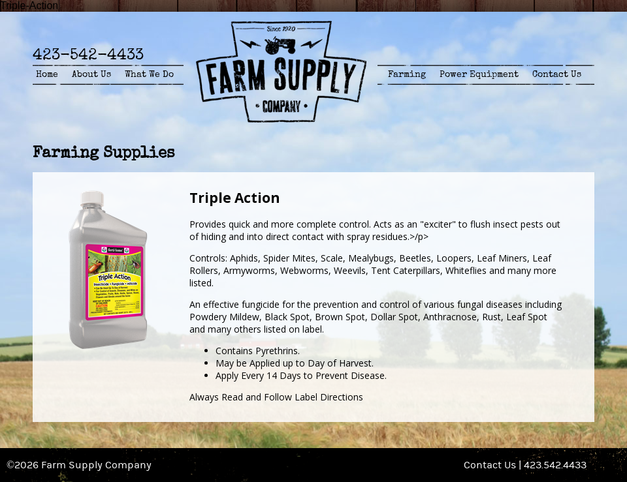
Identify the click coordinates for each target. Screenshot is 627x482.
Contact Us (556, 74)
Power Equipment (479, 74)
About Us (91, 74)
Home (47, 74)
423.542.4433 (555, 465)
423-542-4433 (88, 54)
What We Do (149, 74)
